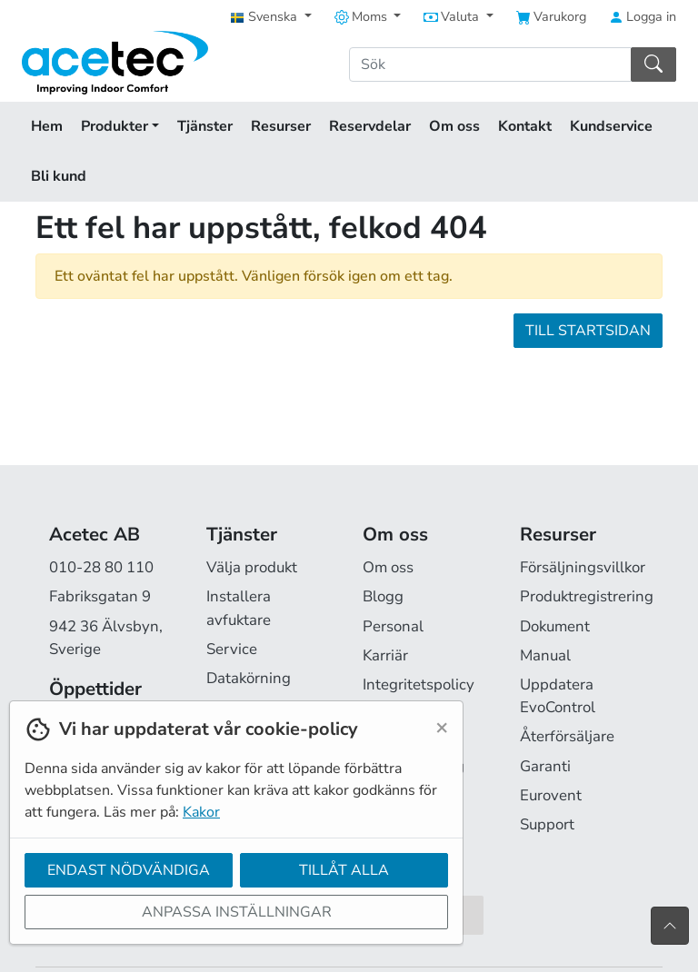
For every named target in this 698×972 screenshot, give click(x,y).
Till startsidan (588, 331)
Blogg (383, 596)
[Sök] (490, 64)
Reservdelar (370, 126)
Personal (393, 626)
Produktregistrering (586, 596)
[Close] (442, 726)
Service (231, 649)
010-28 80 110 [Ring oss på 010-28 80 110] (101, 567)
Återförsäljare (567, 736)
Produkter (120, 127)
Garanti (545, 766)
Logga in (642, 16)
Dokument (555, 626)
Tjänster (205, 126)
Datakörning (248, 678)
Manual (545, 655)
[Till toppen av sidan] (670, 926)
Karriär (385, 655)
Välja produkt (251, 567)
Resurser (281, 126)
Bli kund (58, 176)
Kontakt (525, 126)
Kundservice (611, 126)
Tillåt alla (344, 870)
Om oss (454, 126)
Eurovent (551, 795)
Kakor (201, 812)
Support (547, 824)
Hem (47, 126)
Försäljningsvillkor (582, 567)
